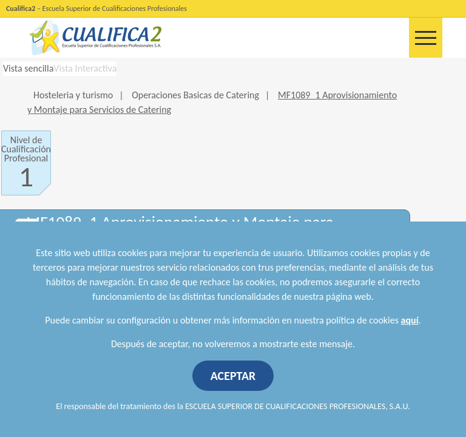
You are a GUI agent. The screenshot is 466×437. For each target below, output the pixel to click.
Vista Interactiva (84, 68)
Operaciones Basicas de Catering (195, 95)
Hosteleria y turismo (73, 95)
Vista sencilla (28, 68)
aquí (410, 320)
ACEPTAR (233, 375)
